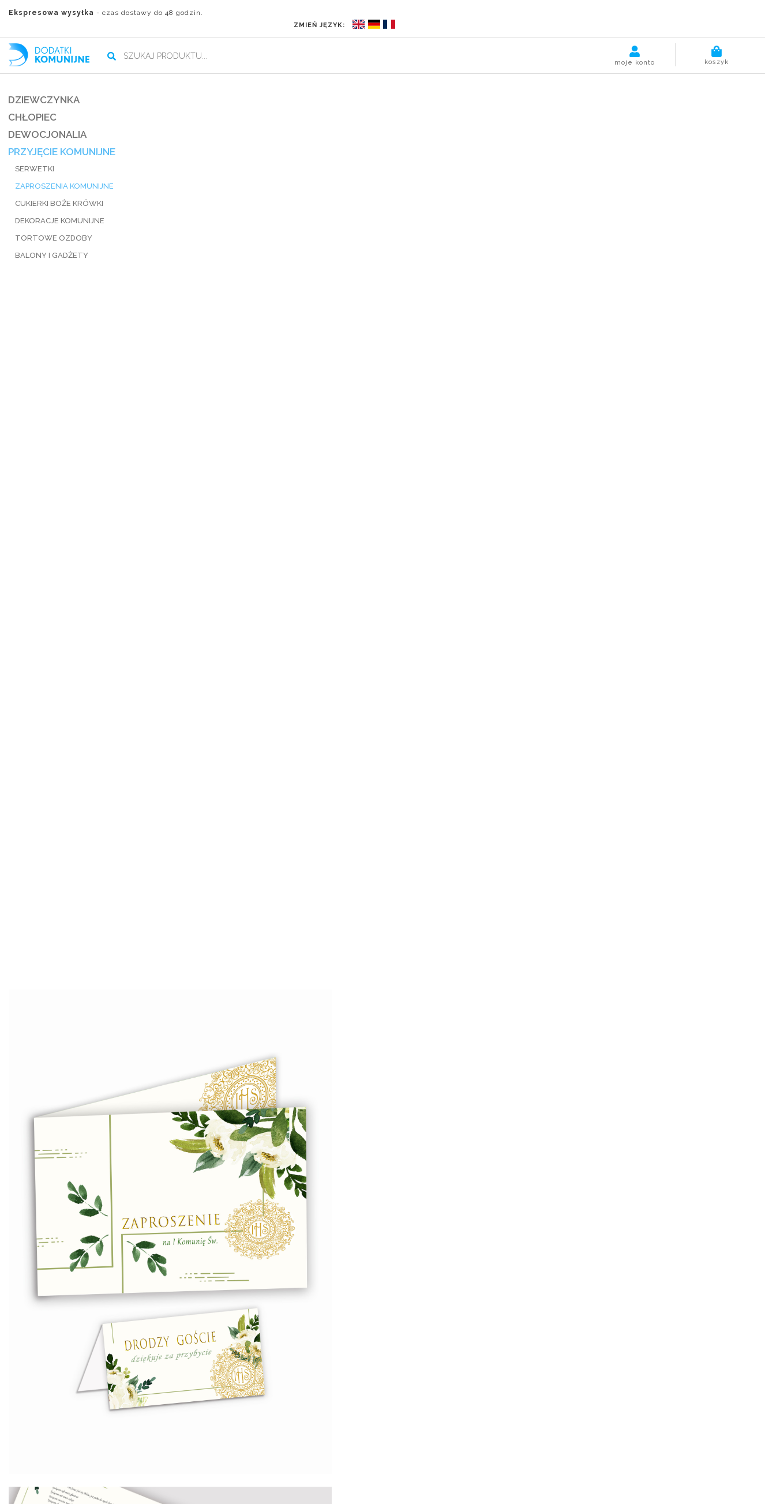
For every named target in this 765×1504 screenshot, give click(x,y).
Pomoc (313, 1452)
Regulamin (272, 1452)
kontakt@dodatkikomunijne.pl (214, 1420)
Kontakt (349, 1452)
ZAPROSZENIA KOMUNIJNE (65, 172)
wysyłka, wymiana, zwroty (522, 605)
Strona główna (38, 1452)
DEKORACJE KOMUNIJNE (60, 207)
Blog (235, 1452)
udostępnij (486, 621)
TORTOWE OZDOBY (54, 224)
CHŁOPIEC (33, 104)
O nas (86, 1452)
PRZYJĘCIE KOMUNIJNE (62, 138)
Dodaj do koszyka (603, 218)
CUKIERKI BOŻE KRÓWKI (60, 190)
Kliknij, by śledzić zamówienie (589, 1420)
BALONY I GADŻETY (52, 242)
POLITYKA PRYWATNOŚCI (382, 1491)
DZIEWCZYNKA (44, 86)
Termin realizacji (184, 1452)
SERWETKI (35, 155)
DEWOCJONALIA (48, 121)
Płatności (123, 1452)
